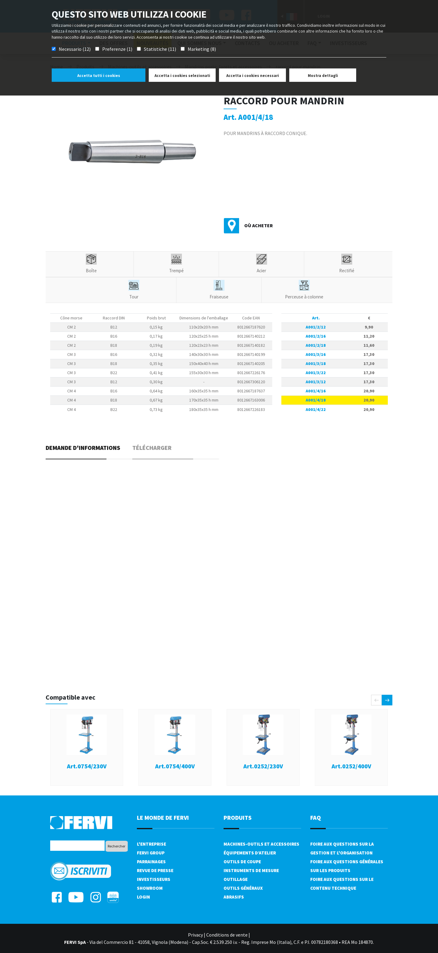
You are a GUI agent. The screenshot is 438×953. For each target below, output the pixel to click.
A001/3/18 (316, 363)
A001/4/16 (316, 391)
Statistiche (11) (160, 49)
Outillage (236, 879)
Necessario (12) (75, 49)
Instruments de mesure (251, 870)
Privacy (195, 935)
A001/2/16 (316, 336)
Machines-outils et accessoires (261, 844)
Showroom (150, 888)
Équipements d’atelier (250, 853)
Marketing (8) (202, 49)
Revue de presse (155, 870)
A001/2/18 (316, 345)
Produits (238, 817)
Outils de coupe (242, 861)
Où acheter (258, 225)
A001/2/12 (316, 327)
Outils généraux (243, 888)
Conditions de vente (227, 935)
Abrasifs (234, 897)
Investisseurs (153, 879)
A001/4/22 (316, 409)
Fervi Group (151, 853)
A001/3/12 (316, 381)
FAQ (315, 817)
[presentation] (376, 700)
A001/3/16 (316, 354)
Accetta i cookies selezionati (182, 75)
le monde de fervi (163, 817)
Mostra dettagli (323, 75)
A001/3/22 (316, 372)
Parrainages (151, 861)
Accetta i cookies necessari (252, 75)
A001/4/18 (316, 400)
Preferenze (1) (117, 49)
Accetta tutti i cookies (98, 75)
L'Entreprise (151, 844)
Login (143, 897)
